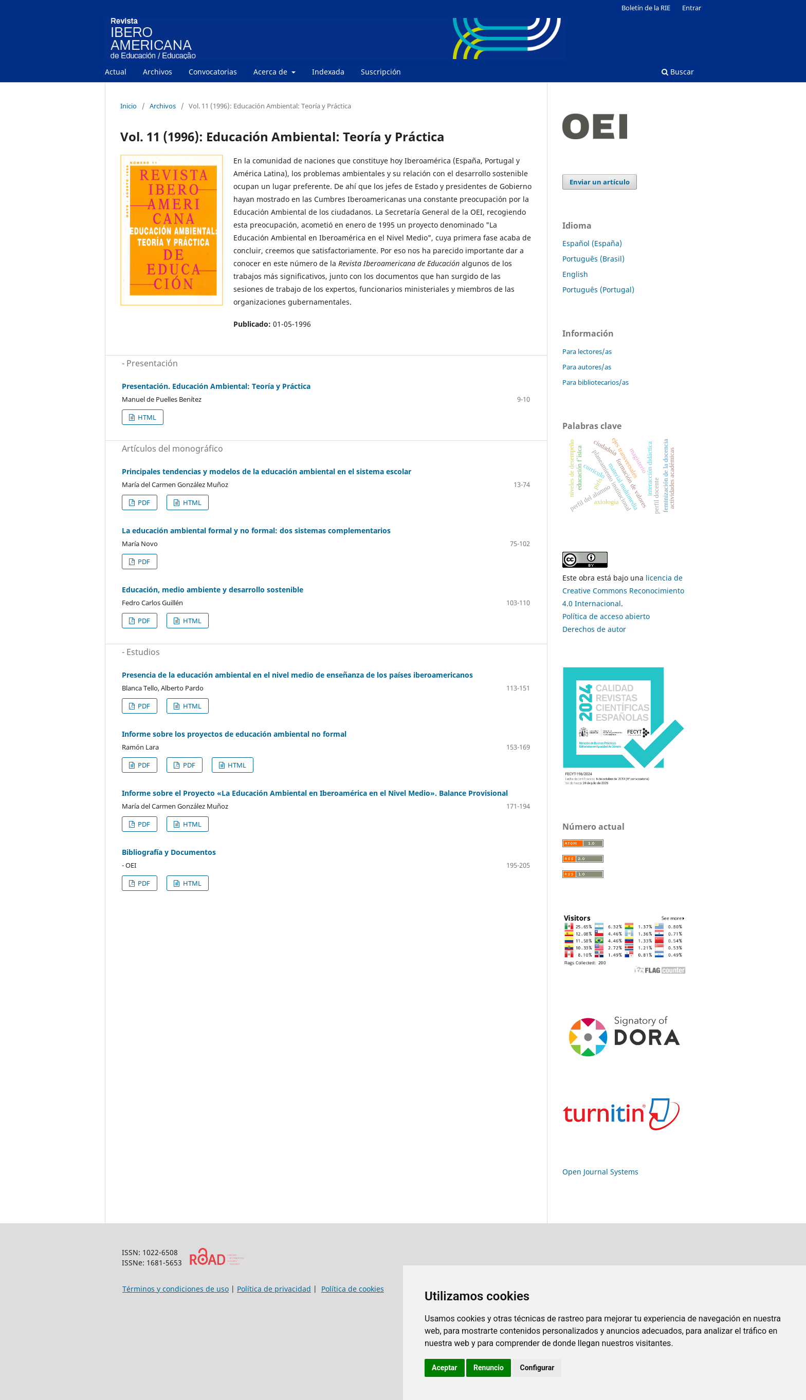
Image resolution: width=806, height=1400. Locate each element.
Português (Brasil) (593, 259)
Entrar (691, 7)
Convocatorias (213, 72)
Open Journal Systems (600, 1172)
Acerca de (271, 72)
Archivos (157, 72)
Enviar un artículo (600, 181)
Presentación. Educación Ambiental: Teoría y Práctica (216, 386)
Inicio (128, 105)
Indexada (328, 72)
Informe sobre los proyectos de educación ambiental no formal (234, 734)
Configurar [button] (537, 1368)
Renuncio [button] (488, 1368)
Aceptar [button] (444, 1368)
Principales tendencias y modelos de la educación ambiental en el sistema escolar (266, 471)
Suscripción (381, 72)
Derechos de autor (594, 629)
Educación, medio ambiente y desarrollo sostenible (212, 589)
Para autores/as (586, 366)
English (575, 274)
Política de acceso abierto (606, 616)
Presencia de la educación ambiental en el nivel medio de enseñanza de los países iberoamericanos (297, 675)
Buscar (678, 72)
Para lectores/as (587, 351)
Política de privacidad (274, 1289)
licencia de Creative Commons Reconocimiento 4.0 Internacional (623, 590)
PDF (143, 502)
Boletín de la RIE (645, 7)
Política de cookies (352, 1289)
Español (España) (592, 243)
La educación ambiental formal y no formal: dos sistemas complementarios (256, 530)
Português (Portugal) (598, 289)
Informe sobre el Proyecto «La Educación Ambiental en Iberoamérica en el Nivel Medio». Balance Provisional (315, 793)
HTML (146, 417)
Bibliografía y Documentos (169, 852)
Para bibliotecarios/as (595, 382)
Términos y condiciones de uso (175, 1289)
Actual (115, 72)
